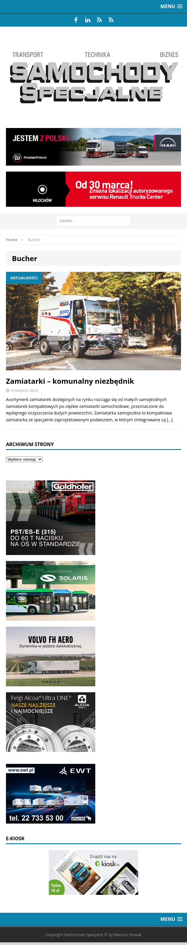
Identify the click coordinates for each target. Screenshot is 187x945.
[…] (170, 420)
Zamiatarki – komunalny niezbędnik (70, 381)
